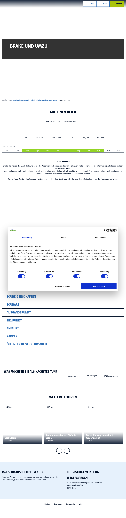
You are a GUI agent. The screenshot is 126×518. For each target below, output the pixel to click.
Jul (68, 151)
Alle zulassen (99, 286)
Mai (47, 151)
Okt (98, 151)
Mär (27, 151)
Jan (7, 151)
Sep (88, 151)
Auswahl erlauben (63, 286)
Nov (108, 151)
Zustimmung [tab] (26, 237)
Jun (58, 151)
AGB (80, 504)
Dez (118, 151)
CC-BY (40, 428)
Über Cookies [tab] (100, 237)
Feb (17, 151)
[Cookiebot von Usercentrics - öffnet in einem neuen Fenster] (106, 230)
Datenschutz (70, 504)
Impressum (58, 504)
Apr (37, 151)
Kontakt (47, 504)
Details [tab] (63, 237)
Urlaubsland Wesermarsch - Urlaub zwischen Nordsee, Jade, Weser (34, 100)
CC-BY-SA (125, 61)
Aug (78, 151)
